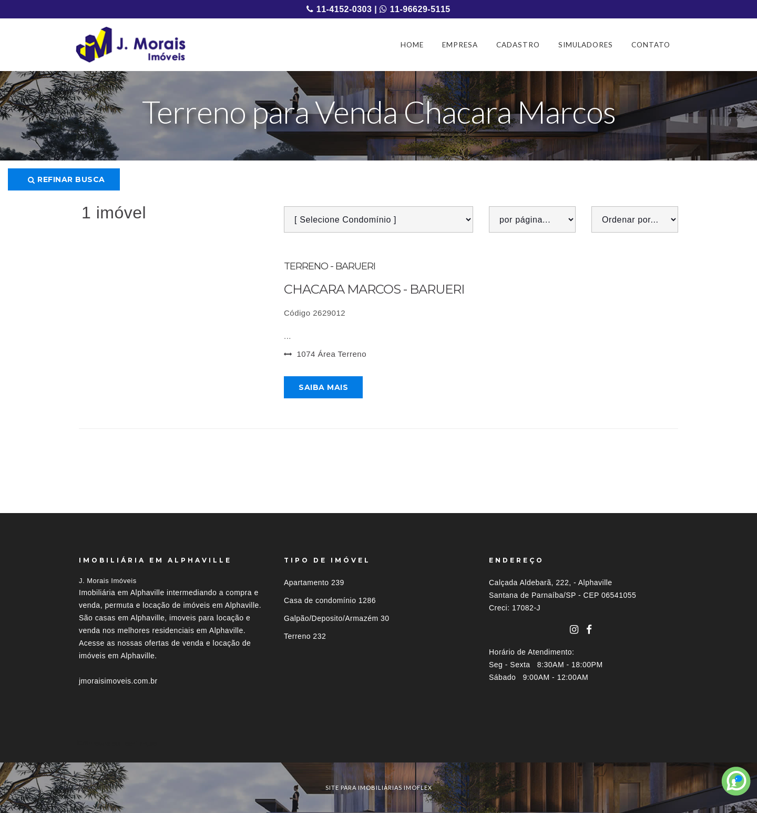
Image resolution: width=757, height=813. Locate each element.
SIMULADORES (585, 45)
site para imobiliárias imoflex (378, 787)
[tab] (378, 743)
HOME (412, 45)
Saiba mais (323, 387)
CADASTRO (518, 45)
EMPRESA (460, 45)
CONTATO (650, 45)
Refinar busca (66, 179)
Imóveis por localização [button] (122, 743)
